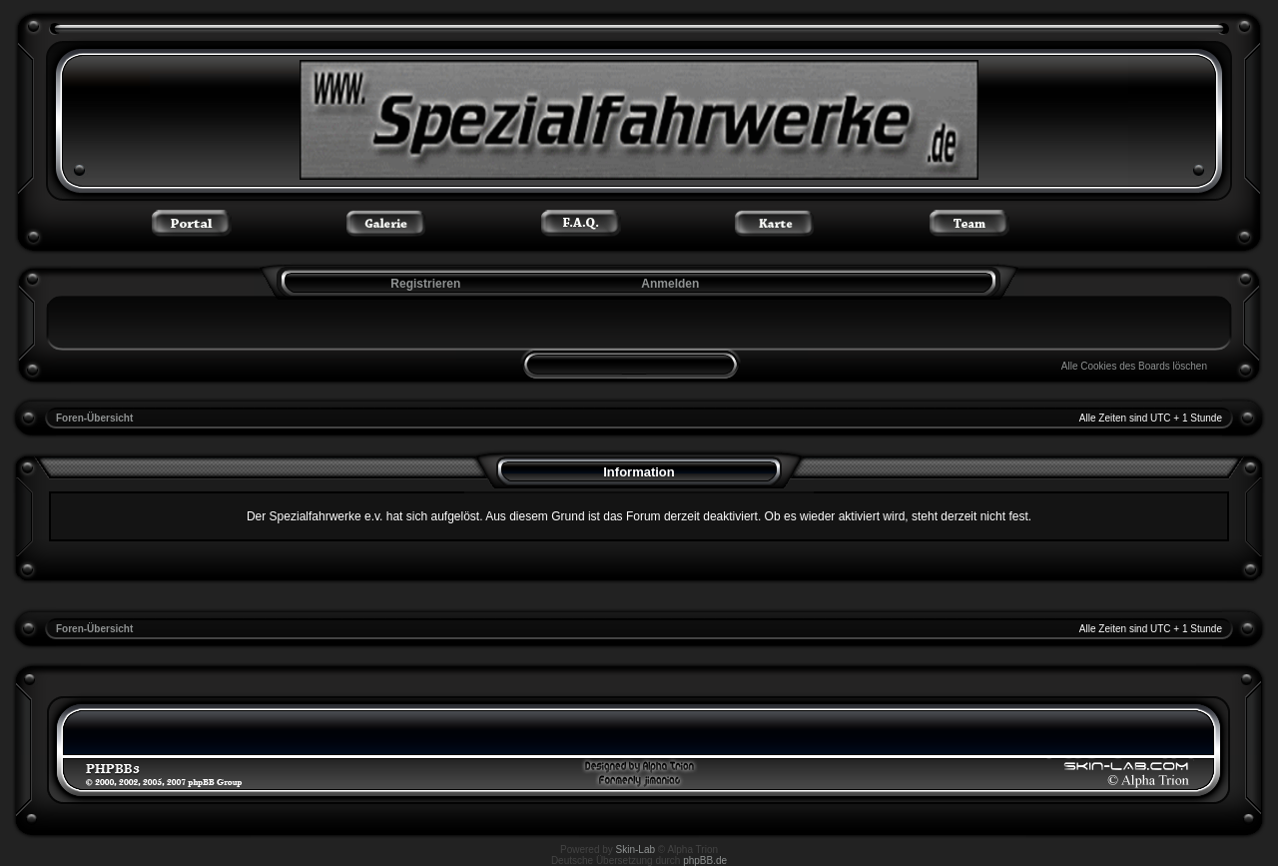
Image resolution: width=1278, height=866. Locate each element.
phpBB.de (705, 860)
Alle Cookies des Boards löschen (1134, 366)
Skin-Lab (635, 849)
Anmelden (670, 284)
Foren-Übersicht (94, 418)
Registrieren (423, 284)
